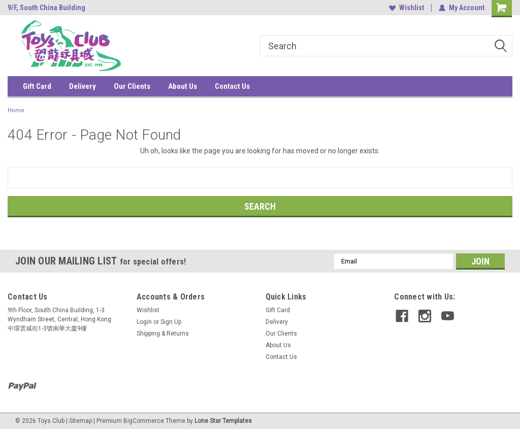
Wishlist (406, 8)
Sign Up (170, 321)
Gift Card (37, 86)
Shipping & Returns (163, 333)
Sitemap (80, 420)
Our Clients (132, 86)
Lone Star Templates (223, 420)
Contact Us (232, 86)
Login (144, 321)
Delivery (82, 86)
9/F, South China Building (46, 8)
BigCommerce (143, 420)
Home (16, 110)
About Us (182, 86)
